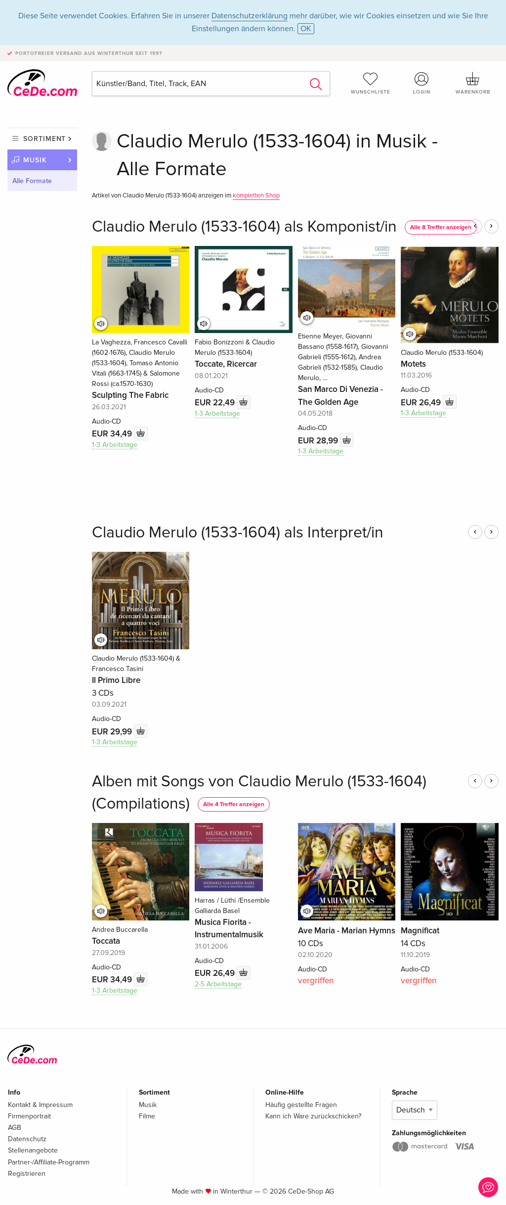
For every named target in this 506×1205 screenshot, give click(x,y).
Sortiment (44, 139)
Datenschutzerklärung (249, 16)
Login (421, 83)
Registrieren (26, 1173)
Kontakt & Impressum (40, 1105)
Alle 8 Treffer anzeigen (440, 227)
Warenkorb (473, 83)
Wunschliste (370, 83)
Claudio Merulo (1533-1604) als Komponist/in (244, 227)
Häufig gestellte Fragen (301, 1105)
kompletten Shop (256, 195)
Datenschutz (27, 1139)
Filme (147, 1116)
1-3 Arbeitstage (114, 444)
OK (305, 29)
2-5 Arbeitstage (218, 984)
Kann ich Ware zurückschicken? (313, 1116)
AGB (14, 1127)
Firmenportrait (29, 1116)
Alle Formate (32, 181)
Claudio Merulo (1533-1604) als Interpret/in (237, 532)
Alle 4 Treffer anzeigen (233, 804)
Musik (35, 160)
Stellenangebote (33, 1150)
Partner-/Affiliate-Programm (48, 1162)
